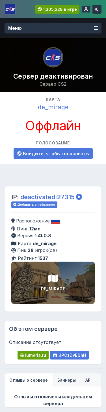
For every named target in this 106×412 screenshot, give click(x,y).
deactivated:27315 (47, 197)
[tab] (29, 380)
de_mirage (53, 107)
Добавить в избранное (34, 205)
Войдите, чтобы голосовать (53, 153)
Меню (53, 28)
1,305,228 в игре (57, 9)
